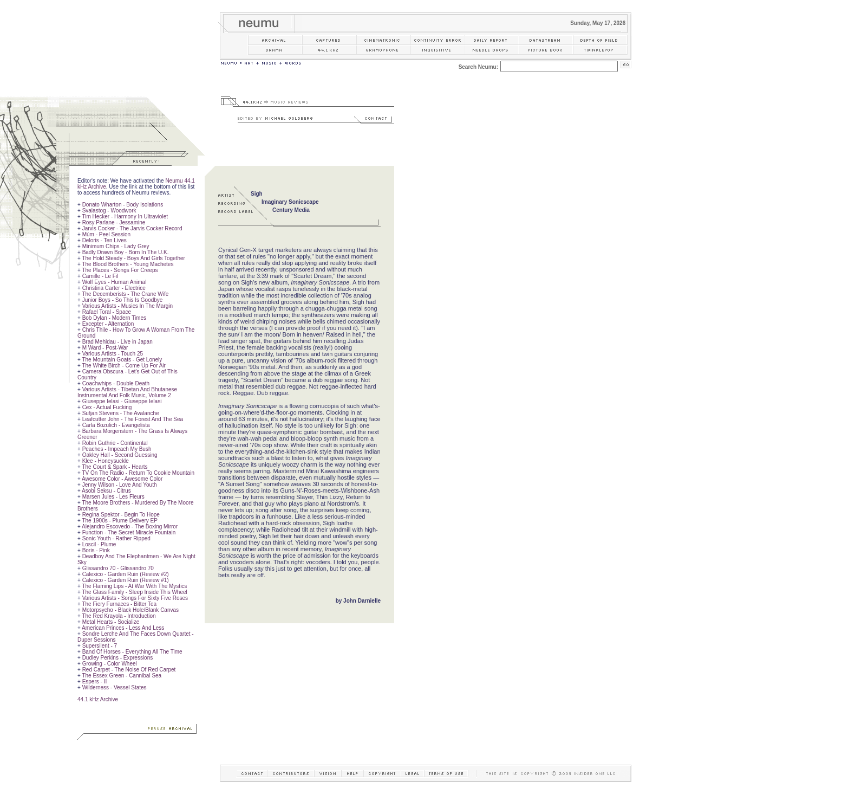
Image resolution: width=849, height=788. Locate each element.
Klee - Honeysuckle (105, 461)
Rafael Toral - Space (106, 312)
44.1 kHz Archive (97, 699)
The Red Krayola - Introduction (118, 616)
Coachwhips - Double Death (116, 383)
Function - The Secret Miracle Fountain (129, 532)
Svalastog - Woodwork (109, 211)
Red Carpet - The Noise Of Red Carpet (129, 670)
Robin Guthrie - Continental (115, 443)
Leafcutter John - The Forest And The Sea (132, 419)
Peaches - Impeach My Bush (117, 449)
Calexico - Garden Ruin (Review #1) (125, 580)
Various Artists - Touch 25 (112, 354)
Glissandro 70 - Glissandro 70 (118, 568)
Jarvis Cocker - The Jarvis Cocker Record (132, 228)
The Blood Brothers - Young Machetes (127, 264)
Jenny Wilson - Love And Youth (119, 485)
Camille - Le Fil (100, 276)
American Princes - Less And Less (123, 628)
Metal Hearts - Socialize (111, 622)
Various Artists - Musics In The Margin (127, 306)
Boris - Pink (96, 550)
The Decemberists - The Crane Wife (125, 294)
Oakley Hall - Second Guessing (120, 455)
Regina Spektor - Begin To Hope (121, 515)
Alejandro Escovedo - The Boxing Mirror (130, 526)
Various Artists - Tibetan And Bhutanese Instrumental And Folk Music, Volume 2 (127, 392)
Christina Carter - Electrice (114, 288)
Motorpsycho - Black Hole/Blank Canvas (130, 610)
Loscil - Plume (99, 544)
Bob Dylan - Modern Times (114, 318)
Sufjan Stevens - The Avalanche (120, 413)
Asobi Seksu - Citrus (106, 491)
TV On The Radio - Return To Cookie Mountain (138, 473)
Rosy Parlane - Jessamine (114, 222)
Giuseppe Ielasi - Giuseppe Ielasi (122, 401)
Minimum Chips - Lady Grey (115, 246)
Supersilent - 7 (99, 646)
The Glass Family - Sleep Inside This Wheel (134, 592)
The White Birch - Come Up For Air (123, 366)
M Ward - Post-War (105, 348)
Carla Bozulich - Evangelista (116, 425)
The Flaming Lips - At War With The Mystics (134, 586)
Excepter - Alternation (108, 324)
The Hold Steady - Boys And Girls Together (133, 258)
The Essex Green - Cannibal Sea (121, 676)
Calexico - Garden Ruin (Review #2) (125, 574)
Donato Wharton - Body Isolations (123, 205)
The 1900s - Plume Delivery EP (120, 521)
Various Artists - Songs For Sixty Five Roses (135, 598)
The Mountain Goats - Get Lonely (122, 360)
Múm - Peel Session (106, 234)
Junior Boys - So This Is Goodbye (122, 300)
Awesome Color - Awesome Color (122, 479)
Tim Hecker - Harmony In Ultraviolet (125, 216)
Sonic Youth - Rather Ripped (116, 538)
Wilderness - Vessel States (114, 687)
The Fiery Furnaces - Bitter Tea (119, 604)
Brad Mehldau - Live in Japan (117, 342)
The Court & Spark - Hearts (114, 467)
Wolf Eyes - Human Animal (114, 282)
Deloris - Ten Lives (104, 240)
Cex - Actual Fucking (107, 407)
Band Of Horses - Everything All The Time (132, 652)
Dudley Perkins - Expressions (117, 658)
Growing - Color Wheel (109, 664)
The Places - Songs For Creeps (120, 270)
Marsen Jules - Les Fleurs (113, 497)
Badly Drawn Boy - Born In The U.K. (125, 252)
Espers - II (94, 681)
